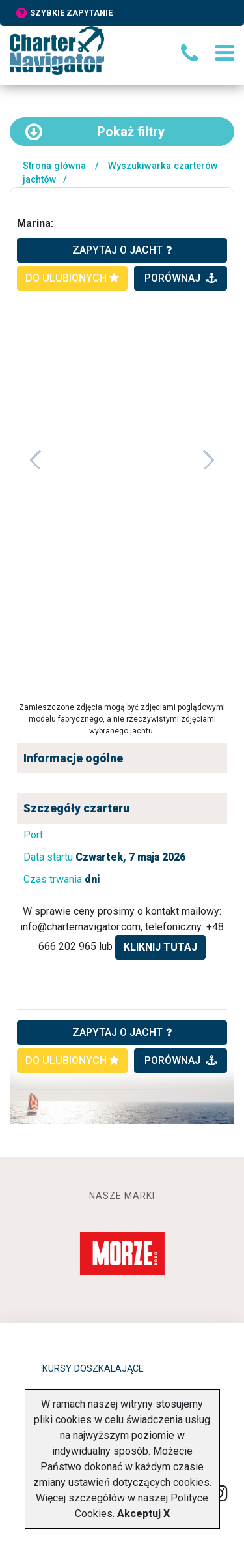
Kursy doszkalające (93, 1368)
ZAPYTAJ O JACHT (122, 1032)
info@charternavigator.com (80, 927)
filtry (94, 131)
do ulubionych (72, 278)
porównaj (180, 278)
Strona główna (54, 165)
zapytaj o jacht (122, 250)
